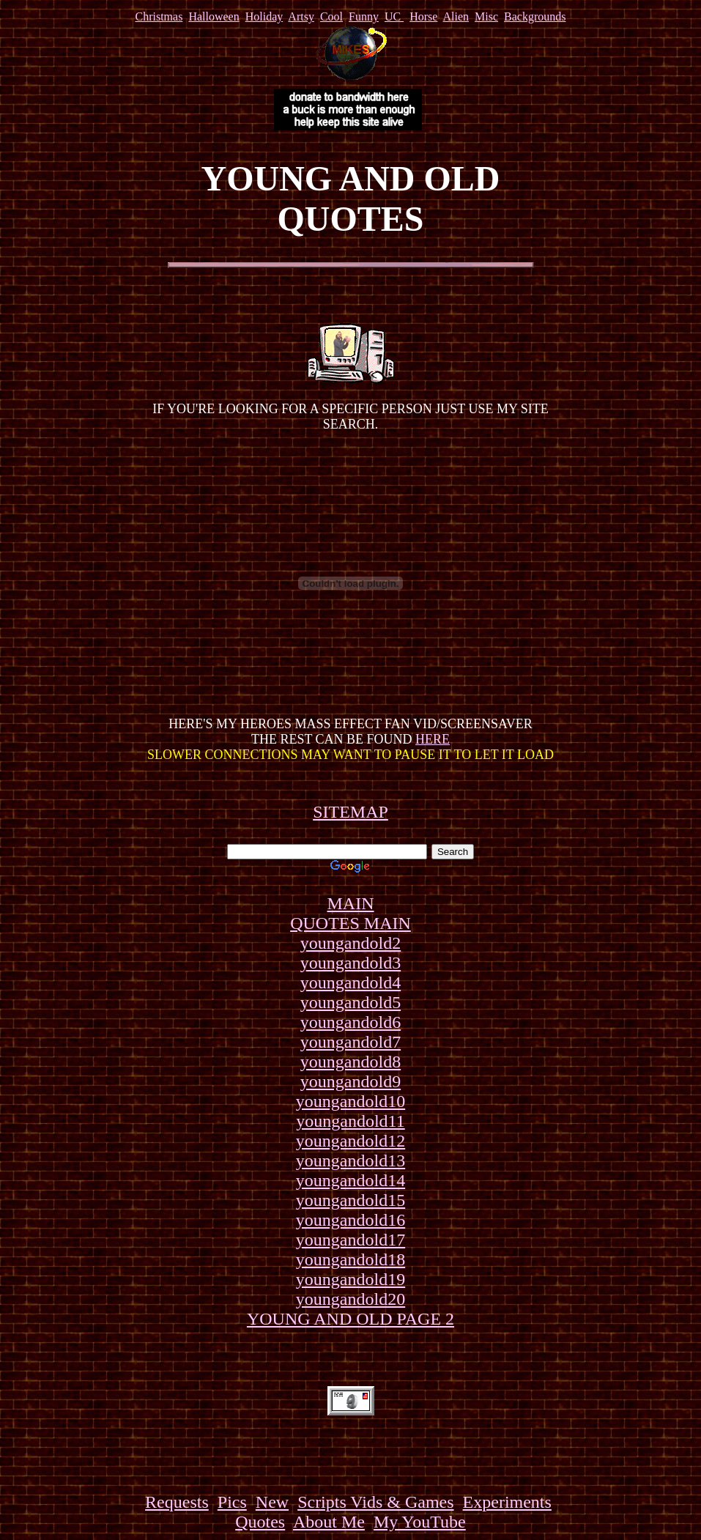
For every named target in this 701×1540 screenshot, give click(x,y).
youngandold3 (350, 962)
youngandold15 (350, 1200)
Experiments (507, 1501)
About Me (329, 1521)
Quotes (260, 1521)
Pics (232, 1501)
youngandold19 (350, 1279)
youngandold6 (350, 1022)
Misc (486, 16)
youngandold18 (350, 1259)
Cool (331, 16)
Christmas (158, 16)
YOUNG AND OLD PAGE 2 (350, 1318)
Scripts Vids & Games (375, 1501)
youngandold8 (350, 1061)
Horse (423, 16)
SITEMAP (350, 811)
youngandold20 (350, 1298)
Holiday (264, 16)
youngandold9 (350, 1081)
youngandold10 (350, 1101)
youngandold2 (350, 942)
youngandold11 (350, 1120)
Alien (456, 16)
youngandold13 (350, 1160)
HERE (432, 739)
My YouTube (420, 1521)
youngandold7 (350, 1041)
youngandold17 (350, 1239)
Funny (364, 16)
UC (394, 16)
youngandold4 (350, 982)
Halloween (213, 16)
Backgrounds (534, 16)
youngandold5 (350, 1002)
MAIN (350, 903)
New (272, 1501)
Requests (177, 1501)
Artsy (301, 16)
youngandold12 (350, 1140)
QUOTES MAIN (350, 923)
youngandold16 (350, 1219)
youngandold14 (350, 1180)
